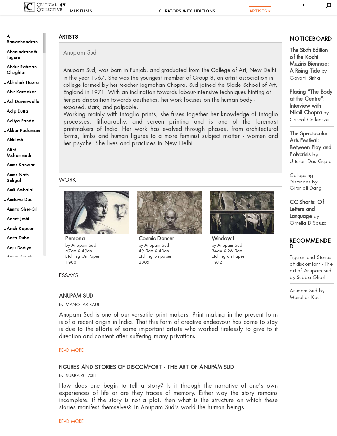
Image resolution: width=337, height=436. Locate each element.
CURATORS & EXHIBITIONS (187, 11)
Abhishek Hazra (23, 82)
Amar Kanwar (21, 165)
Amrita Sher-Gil (22, 209)
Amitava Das (19, 199)
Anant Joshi (18, 219)
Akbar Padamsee (23, 130)
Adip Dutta (17, 111)
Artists (68, 37)
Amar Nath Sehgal (18, 177)
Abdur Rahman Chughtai (22, 69)
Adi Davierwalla (23, 101)
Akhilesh (15, 140)
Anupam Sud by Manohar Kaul (307, 293)
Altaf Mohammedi (19, 152)
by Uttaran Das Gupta (311, 147)
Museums (81, 11)
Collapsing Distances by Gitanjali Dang (306, 181)
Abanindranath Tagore (22, 54)
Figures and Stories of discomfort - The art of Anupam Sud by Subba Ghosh (311, 267)
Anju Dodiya (19, 248)
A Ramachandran (22, 39)
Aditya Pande (20, 121)
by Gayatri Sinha (309, 64)
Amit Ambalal (20, 190)
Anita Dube (18, 238)
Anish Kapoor (20, 228)
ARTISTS (260, 11)
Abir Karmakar (21, 92)
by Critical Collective (311, 106)
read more (71, 351)
